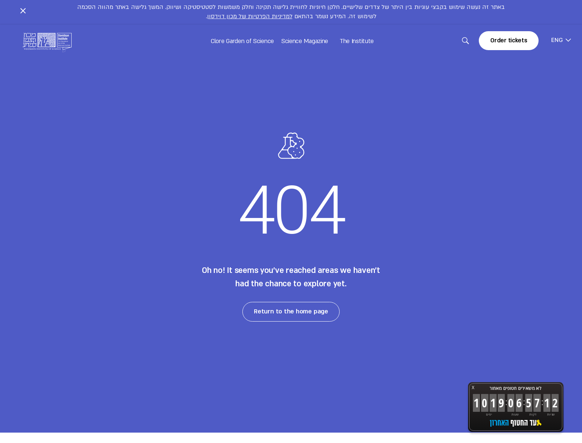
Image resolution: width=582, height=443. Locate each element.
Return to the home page (291, 311)
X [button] (473, 387)
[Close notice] (23, 12)
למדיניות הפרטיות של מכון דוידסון (249, 16)
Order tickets (508, 40)
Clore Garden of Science (242, 41)
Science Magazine (304, 41)
